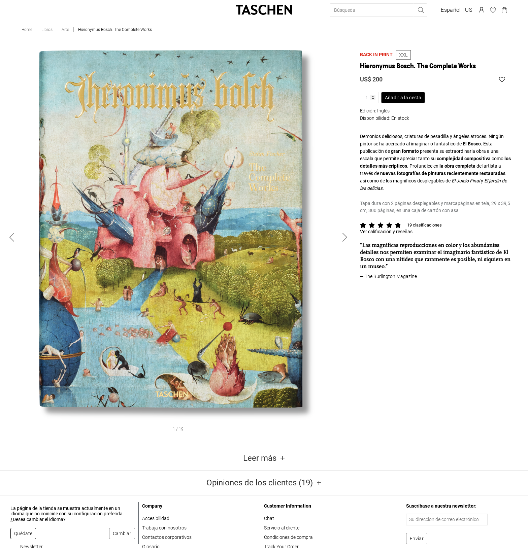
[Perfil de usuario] (480, 10)
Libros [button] (30, 10)
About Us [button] (172, 10)
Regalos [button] (114, 10)
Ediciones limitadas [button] (71, 10)
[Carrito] (503, 10)
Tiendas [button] (142, 10)
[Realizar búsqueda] (420, 10)
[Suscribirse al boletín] (416, 538)
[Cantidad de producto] (369, 97)
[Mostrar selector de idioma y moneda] (456, 10)
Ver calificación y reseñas (386, 231)
